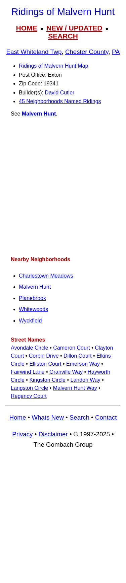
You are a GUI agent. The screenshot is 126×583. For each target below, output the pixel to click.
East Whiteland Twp (34, 51)
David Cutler (59, 92)
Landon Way (85, 380)
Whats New (48, 417)
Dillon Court (78, 356)
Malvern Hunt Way (75, 388)
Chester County (87, 51)
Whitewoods (33, 309)
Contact (106, 417)
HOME (26, 28)
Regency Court (29, 396)
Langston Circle (29, 388)
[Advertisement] (63, 186)
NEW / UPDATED (74, 28)
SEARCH (63, 36)
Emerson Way (83, 364)
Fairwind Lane (28, 372)
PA (116, 51)
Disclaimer (53, 434)
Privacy (22, 434)
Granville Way (66, 372)
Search (79, 417)
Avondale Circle (29, 348)
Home (17, 417)
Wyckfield (30, 320)
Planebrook (32, 298)
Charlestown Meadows (46, 276)
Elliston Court (45, 364)
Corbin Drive (44, 356)
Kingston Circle (47, 380)
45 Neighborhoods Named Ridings (60, 101)
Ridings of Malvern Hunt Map (53, 66)
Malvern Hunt (39, 114)
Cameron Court (71, 348)
